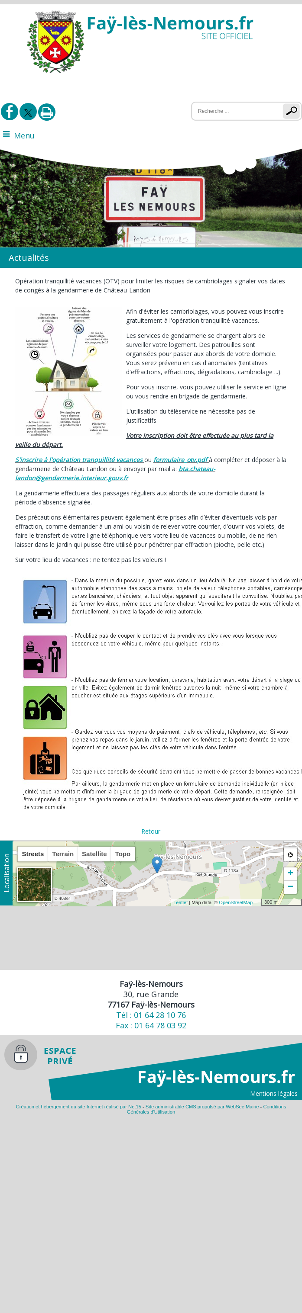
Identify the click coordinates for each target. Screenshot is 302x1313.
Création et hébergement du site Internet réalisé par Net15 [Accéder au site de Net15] (78, 1106)
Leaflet (180, 902)
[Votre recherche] (232, 111)
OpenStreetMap (236, 902)
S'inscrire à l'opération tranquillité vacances (79, 460)
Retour (150, 831)
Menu (24, 135)
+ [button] (290, 873)
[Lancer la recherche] (293, 111)
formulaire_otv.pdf (180, 460)
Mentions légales (274, 1093)
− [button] (290, 887)
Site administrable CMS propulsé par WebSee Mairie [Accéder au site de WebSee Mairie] (202, 1106)
